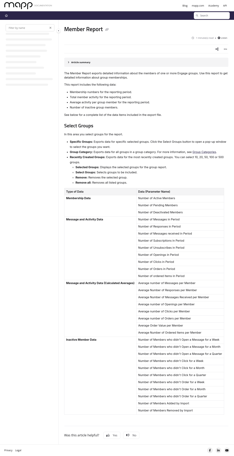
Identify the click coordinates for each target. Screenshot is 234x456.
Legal (18, 450)
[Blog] (185, 6)
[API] (225, 6)
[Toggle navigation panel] (58, 30)
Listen (222, 37)
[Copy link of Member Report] (107, 30)
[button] (212, 15)
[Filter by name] (30, 27)
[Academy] (213, 6)
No (131, 435)
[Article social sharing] (217, 49)
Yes (111, 435)
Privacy (8, 450)
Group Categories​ (204, 152)
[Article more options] (225, 49)
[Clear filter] (50, 28)
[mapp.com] (198, 6)
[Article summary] (146, 62)
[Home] (28, 5)
